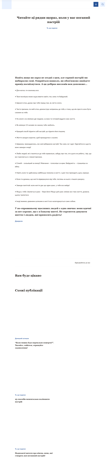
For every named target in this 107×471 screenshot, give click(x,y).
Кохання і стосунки (63, 453)
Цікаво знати (10, 453)
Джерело (19, 222)
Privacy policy (72, 465)
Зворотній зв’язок (70, 442)
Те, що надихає (25, 453)
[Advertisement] (34, 240)
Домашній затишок (43, 453)
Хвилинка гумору (95, 453)
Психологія (79, 453)
